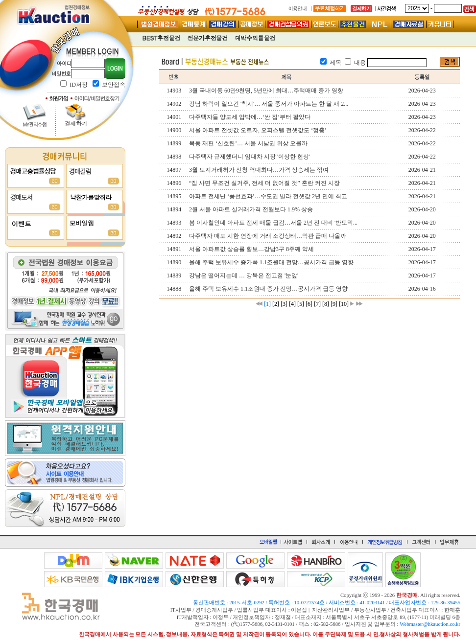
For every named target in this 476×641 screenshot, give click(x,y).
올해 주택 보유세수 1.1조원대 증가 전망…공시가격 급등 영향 (268, 288)
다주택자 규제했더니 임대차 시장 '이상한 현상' (249, 156)
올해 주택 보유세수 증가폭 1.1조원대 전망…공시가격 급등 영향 (271, 262)
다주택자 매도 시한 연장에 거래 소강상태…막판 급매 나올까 (267, 235)
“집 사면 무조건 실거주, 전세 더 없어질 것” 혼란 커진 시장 (264, 183)
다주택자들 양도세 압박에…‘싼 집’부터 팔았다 (249, 117)
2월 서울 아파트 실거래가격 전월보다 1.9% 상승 (251, 209)
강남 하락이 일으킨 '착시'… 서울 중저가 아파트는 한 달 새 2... (268, 103)
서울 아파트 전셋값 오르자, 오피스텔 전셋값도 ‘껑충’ (258, 130)
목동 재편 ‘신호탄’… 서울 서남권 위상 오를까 (248, 143)
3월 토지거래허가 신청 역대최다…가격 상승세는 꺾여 (259, 169)
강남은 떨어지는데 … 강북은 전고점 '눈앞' (243, 275)
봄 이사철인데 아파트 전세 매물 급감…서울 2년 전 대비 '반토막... (273, 222)
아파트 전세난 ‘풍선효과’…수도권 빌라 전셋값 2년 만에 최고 (268, 196)
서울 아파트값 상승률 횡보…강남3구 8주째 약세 (251, 249)
